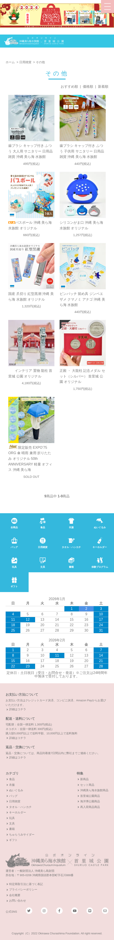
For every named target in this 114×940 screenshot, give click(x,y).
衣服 (12, 784)
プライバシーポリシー (23, 889)
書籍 (12, 829)
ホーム (10, 62)
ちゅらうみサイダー (21, 834)
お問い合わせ (17, 900)
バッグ (13, 796)
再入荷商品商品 (90, 807)
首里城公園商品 (90, 796)
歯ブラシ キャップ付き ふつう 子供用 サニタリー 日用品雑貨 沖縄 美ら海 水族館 (82, 151)
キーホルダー (17, 812)
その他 (40, 62)
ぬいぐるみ (16, 790)
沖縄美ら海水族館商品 (94, 790)
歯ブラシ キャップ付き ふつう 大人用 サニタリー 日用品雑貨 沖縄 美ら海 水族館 (30, 151)
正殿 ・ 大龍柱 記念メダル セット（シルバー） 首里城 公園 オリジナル (82, 376)
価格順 (88, 86)
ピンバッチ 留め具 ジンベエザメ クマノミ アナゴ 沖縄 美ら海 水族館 (82, 299)
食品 (12, 779)
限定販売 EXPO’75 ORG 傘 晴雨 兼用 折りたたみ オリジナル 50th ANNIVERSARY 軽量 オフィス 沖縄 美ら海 (30, 459)
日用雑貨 (25, 62)
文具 (12, 823)
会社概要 (14, 895)
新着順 (103, 86)
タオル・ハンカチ (20, 807)
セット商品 (87, 784)
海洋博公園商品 (90, 801)
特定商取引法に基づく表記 (26, 884)
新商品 (84, 779)
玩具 (12, 818)
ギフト (13, 840)
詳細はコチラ (17, 709)
